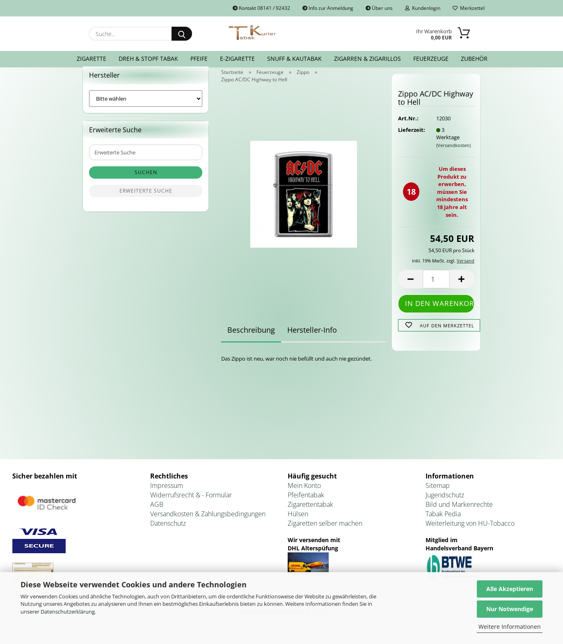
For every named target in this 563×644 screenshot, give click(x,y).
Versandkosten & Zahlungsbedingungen (207, 523)
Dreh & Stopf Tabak (148, 58)
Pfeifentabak (306, 504)
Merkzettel (469, 8)
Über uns (379, 8)
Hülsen (298, 523)
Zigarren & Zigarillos (367, 58)
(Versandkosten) (453, 155)
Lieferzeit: (410, 139)
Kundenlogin (422, 8)
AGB (156, 514)
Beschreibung (251, 340)
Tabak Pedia (443, 523)
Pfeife (199, 58)
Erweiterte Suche (145, 201)
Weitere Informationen (509, 626)
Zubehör (474, 58)
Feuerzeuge (431, 58)
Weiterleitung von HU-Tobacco (470, 533)
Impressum (166, 495)
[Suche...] (182, 34)
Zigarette (91, 58)
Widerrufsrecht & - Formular (191, 504)
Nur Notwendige (509, 609)
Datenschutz (168, 533)
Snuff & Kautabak (294, 58)
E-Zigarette (237, 58)
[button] (410, 289)
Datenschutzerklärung (68, 611)
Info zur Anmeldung (327, 8)
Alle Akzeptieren (509, 589)
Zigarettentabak (310, 514)
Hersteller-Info (312, 340)
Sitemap (438, 495)
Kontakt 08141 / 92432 (261, 8)
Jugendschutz (445, 504)
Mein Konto (304, 495)
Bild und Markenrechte (459, 514)
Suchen (146, 182)
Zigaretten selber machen (325, 533)
